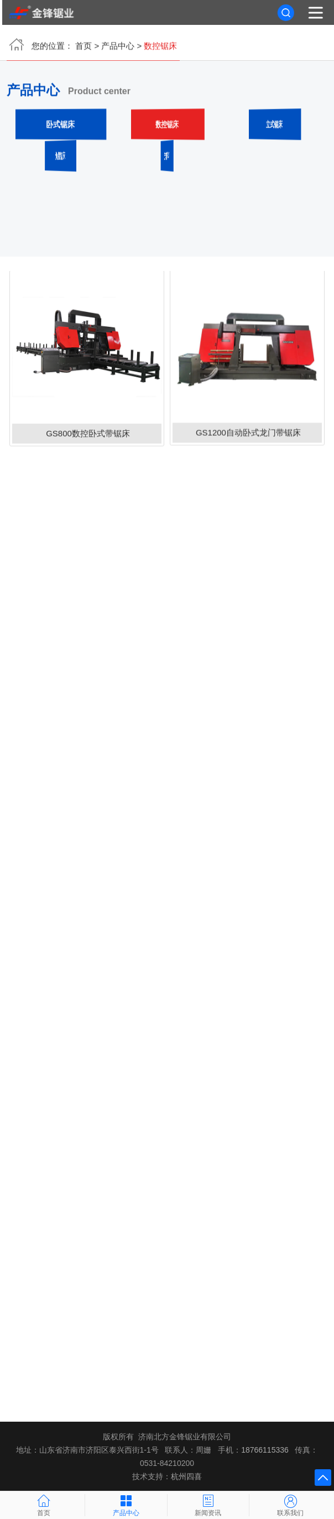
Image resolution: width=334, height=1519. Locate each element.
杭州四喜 (186, 1476)
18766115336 (265, 1449)
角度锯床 (60, 156)
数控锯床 (167, 125)
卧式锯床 (60, 125)
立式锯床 (274, 125)
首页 (83, 47)
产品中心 (117, 47)
